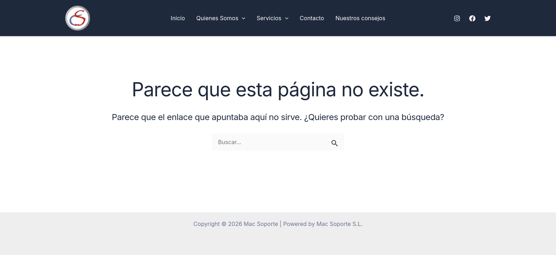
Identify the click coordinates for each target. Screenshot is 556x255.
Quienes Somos (220, 18)
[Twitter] (487, 18)
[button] (241, 18)
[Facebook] (472, 18)
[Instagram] (457, 18)
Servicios (272, 18)
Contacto (312, 18)
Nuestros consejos (360, 18)
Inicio (178, 18)
